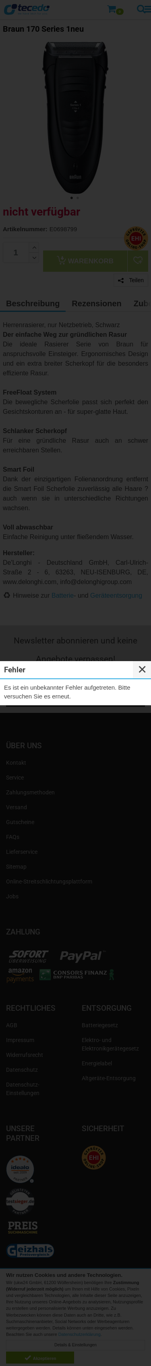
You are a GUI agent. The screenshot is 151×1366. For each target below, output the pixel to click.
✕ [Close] (142, 669)
